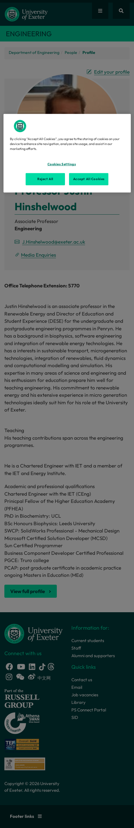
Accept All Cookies (89, 179)
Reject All (45, 179)
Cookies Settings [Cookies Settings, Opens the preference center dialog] (61, 164)
